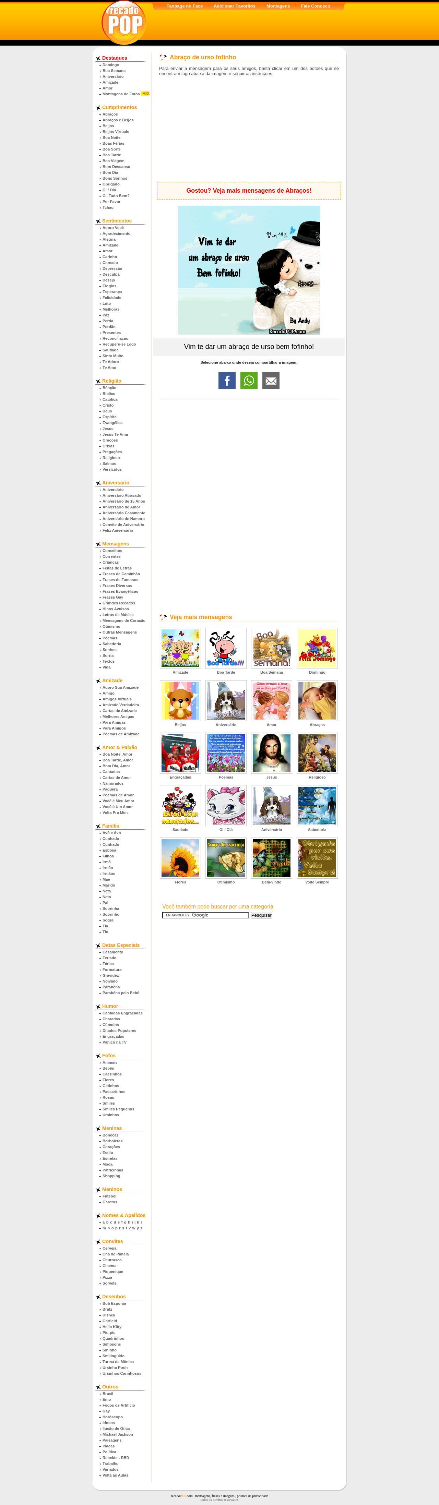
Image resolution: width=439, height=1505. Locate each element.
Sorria (108, 655)
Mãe (106, 879)
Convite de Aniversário (123, 524)
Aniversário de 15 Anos (124, 501)
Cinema (109, 1266)
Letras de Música (118, 615)
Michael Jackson (118, 1434)
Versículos (112, 469)
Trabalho (111, 1463)
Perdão (109, 327)
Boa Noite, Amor (117, 754)
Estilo (108, 1153)
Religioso (111, 458)
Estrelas (110, 1158)
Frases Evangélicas (120, 591)
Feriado (109, 958)
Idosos (109, 1423)
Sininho (110, 1350)
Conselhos (112, 551)
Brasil (108, 1394)
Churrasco (112, 1260)
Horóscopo (113, 1417)
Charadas (111, 1019)
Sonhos (110, 650)
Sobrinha (111, 908)
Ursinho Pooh (115, 1367)
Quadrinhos (113, 1338)
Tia (105, 926)
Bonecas (111, 1135)
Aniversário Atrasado (122, 495)
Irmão (108, 868)
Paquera (110, 789)
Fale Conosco (315, 6)
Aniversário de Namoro (124, 519)
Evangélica (112, 423)
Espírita (110, 417)
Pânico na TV (115, 1042)
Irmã (107, 862)
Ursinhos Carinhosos (122, 1373)
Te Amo (109, 367)
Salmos (109, 463)
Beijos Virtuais (116, 132)
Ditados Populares (119, 1030)
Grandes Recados (119, 603)
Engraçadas (113, 1036)
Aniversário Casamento (124, 513)
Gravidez (111, 975)
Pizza (107, 1277)
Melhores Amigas (118, 716)
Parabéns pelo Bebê (121, 993)
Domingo (111, 65)
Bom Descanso (116, 167)
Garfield (110, 1321)
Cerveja (109, 1248)
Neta (107, 891)
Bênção (109, 388)
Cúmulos (111, 1025)
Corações (111, 1147)
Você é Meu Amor (118, 801)
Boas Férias (113, 143)
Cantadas (111, 772)
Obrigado (111, 184)
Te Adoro (111, 362)
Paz (106, 315)
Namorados (113, 783)
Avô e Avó (112, 833)
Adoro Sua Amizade (121, 687)
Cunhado (111, 844)
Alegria (109, 239)
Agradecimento (116, 233)
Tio (105, 932)
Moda (107, 1164)
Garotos (110, 1202)
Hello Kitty (112, 1327)
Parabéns (111, 987)
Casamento (113, 952)
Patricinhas (113, 1170)
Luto (107, 303)
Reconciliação (115, 338)
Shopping (111, 1176)
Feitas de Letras (117, 568)
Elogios (109, 286)
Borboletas (112, 1141)
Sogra (108, 920)
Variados (111, 1469)
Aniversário (113, 76)
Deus (107, 411)
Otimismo (111, 626)
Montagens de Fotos (121, 94)
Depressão (112, 268)
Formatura (112, 969)
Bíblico (109, 394)
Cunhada (111, 838)
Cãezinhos (112, 1074)
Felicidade (112, 298)
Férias (108, 964)
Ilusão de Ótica (116, 1428)
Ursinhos (111, 1115)
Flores (108, 1080)
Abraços (110, 114)
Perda (108, 321)
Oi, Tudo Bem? (116, 196)
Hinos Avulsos (116, 609)
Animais (110, 1062)
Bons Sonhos (115, 178)
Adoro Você (113, 228)
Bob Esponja (114, 1303)
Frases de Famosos (120, 580)
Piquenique (113, 1271)
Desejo (109, 280)
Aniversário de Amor (121, 507)
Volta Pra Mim (115, 812)
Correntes (112, 556)
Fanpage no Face (184, 6)
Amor (107, 88)
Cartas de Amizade (120, 711)
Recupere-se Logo (119, 344)
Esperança (112, 292)
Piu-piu (109, 1333)
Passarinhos (114, 1091)
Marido (109, 885)
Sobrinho (111, 914)
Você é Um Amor (118, 807)
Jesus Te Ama (115, 434)
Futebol (109, 1196)
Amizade (110, 82)
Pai (105, 903)
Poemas (110, 638)
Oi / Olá (109, 190)
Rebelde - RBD (116, 1458)
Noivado (110, 981)
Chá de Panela (116, 1254)
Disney (109, 1315)
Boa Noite (111, 137)
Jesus (108, 428)
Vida (106, 667)
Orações (110, 440)
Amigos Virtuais (117, 699)
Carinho (110, 257)
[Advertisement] (249, 129)
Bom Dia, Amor (116, 766)
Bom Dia (110, 172)
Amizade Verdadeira (121, 705)
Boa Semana (114, 71)
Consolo (110, 263)
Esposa (109, 850)
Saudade (111, 350)
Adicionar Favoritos (235, 6)
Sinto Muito (113, 356)
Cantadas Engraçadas (123, 1013)
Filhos (108, 856)
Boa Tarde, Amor (118, 760)
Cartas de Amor (117, 777)
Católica (110, 399)
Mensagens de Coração (124, 620)
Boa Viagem (113, 161)
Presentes (112, 332)
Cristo (108, 405)
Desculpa (111, 274)
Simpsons (112, 1344)
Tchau (108, 207)
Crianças (111, 562)
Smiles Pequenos (118, 1109)
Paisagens (112, 1440)
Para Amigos (114, 728)
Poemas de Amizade (121, 734)
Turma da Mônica (118, 1362)
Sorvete (110, 1283)
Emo (107, 1399)
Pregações (112, 452)
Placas (109, 1446)
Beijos (108, 126)
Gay (106, 1411)
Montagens (278, 6)
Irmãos (109, 873)
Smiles (109, 1103)
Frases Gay (113, 597)
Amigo (109, 693)
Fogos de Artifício (119, 1405)
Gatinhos (111, 1086)
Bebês (108, 1068)
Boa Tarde (112, 155)
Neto (107, 897)
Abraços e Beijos (118, 120)
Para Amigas (114, 722)
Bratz (107, 1309)
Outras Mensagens (120, 632)
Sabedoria (112, 644)
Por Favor (111, 202)
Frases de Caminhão (121, 574)
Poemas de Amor (118, 795)
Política (109, 1452)
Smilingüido (113, 1356)
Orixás (109, 446)
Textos (109, 661)
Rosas (108, 1097)
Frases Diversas (117, 585)
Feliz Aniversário (118, 530)
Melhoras (111, 309)
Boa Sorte (112, 149)
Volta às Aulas (115, 1475)
